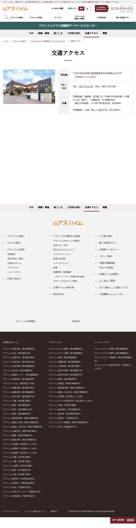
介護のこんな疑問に (109, 274)
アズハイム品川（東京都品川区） (17, 364)
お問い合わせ (14, 278)
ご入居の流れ (106, 236)
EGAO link (58, 294)
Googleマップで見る (85, 76)
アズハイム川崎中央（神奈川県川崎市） (20, 442)
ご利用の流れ (73, 33)
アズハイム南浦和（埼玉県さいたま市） (20, 463)
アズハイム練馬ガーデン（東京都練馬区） (21, 385)
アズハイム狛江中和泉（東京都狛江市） (66, 381)
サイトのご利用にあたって (35, 522)
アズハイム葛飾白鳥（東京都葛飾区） (19, 403)
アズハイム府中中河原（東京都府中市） (66, 385)
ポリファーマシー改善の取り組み (70, 276)
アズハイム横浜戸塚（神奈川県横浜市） (20, 450)
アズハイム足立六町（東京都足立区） (19, 407)
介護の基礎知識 (107, 263)
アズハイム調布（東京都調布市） (17, 416)
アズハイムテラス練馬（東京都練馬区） (66, 359)
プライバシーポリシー (11, 522)
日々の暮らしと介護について (113, 287)
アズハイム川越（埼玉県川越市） (17, 468)
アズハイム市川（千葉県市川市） (17, 498)
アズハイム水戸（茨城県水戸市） (63, 437)
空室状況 (11, 254)
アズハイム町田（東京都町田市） (17, 424)
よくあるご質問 (55, 8)
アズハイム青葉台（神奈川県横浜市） (65, 394)
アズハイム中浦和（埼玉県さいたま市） (20, 455)
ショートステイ (14, 272)
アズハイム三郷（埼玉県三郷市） (17, 472)
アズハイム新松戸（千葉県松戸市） (64, 429)
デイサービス (13, 267)
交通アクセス (91, 33)
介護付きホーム (14, 263)
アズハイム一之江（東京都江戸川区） (19, 394)
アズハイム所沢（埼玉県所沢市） (17, 481)
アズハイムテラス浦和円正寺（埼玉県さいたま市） (71, 411)
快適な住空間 (59, 258)
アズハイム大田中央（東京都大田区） (19, 368)
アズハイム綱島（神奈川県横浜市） (18, 446)
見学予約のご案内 (15, 258)
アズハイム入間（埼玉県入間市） (17, 485)
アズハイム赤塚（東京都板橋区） (63, 368)
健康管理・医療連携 (62, 272)
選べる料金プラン (108, 243)
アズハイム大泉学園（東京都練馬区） (19, 377)
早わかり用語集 (106, 267)
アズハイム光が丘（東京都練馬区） (18, 381)
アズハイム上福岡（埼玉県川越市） (18, 476)
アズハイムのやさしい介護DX (66, 240)
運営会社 (53, 522)
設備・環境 (43, 33)
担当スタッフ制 (60, 245)
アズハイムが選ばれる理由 (66, 236)
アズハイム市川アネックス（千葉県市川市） (22, 502)
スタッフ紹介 (106, 256)
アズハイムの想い (16, 236)
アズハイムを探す (19, 41)
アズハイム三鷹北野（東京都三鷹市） (65, 377)
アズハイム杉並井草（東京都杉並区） (19, 390)
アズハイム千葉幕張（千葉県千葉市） (19, 507)
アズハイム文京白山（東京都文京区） (19, 372)
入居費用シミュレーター (111, 294)
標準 (79, 9)
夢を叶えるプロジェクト (64, 249)
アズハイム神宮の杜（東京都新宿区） (19, 359)
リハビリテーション (62, 254)
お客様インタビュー (109, 249)
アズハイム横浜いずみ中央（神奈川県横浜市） (23, 437)
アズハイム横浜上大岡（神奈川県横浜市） (21, 433)
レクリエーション (61, 263)
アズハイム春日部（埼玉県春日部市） (19, 489)
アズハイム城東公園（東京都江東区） (19, 398)
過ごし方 (58, 33)
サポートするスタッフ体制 (65, 281)
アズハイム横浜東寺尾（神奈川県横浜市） (21, 429)
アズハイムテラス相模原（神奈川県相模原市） (69, 433)
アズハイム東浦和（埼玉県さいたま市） (20, 459)
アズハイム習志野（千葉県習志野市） (19, 494)
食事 (55, 267)
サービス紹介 (14, 243)
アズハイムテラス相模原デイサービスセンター (48, 41)
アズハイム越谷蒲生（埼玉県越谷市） (65, 420)
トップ (5, 41)
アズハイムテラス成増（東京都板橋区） (66, 364)
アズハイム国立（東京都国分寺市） (18, 420)
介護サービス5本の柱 (63, 287)
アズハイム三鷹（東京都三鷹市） (17, 411)
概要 (105, 33)
